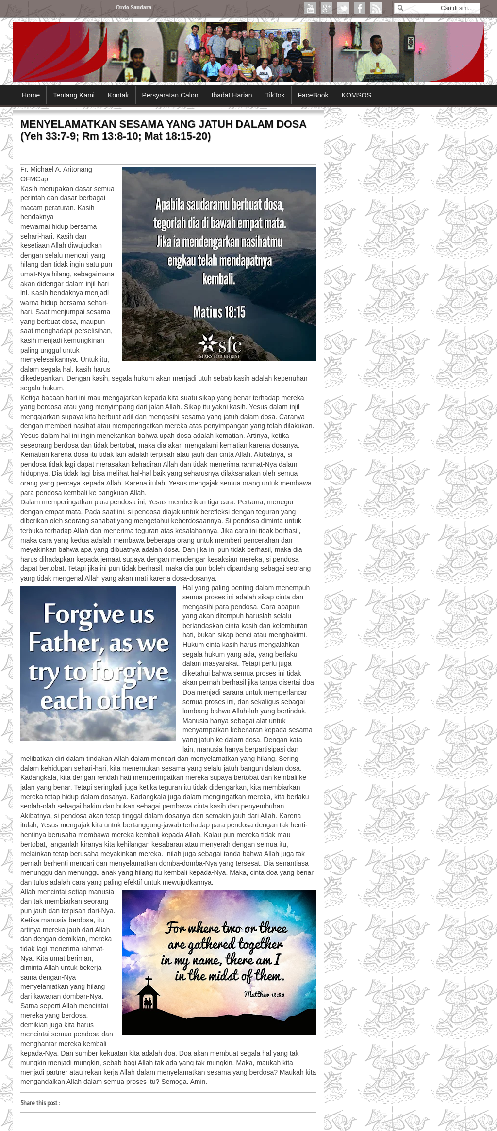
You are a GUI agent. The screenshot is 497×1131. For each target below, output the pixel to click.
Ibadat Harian (232, 95)
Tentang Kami (74, 95)
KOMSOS (356, 95)
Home (31, 95)
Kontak (118, 95)
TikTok (275, 95)
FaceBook (313, 95)
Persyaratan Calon (170, 95)
